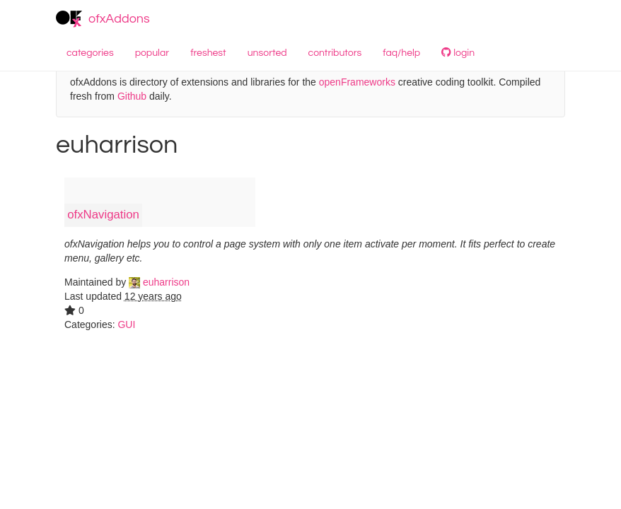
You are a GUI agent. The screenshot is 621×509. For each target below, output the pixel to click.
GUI (126, 324)
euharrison (159, 282)
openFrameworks (357, 82)
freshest (208, 53)
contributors (335, 53)
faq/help (401, 53)
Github (131, 96)
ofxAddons (103, 19)
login (458, 52)
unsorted (267, 53)
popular (152, 53)
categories (90, 53)
